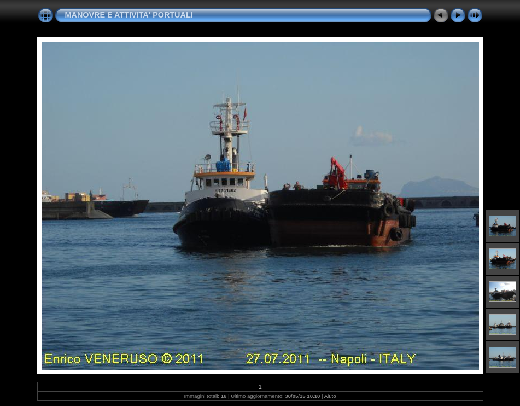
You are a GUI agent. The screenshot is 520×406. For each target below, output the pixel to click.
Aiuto (330, 396)
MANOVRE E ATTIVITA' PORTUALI (129, 14)
